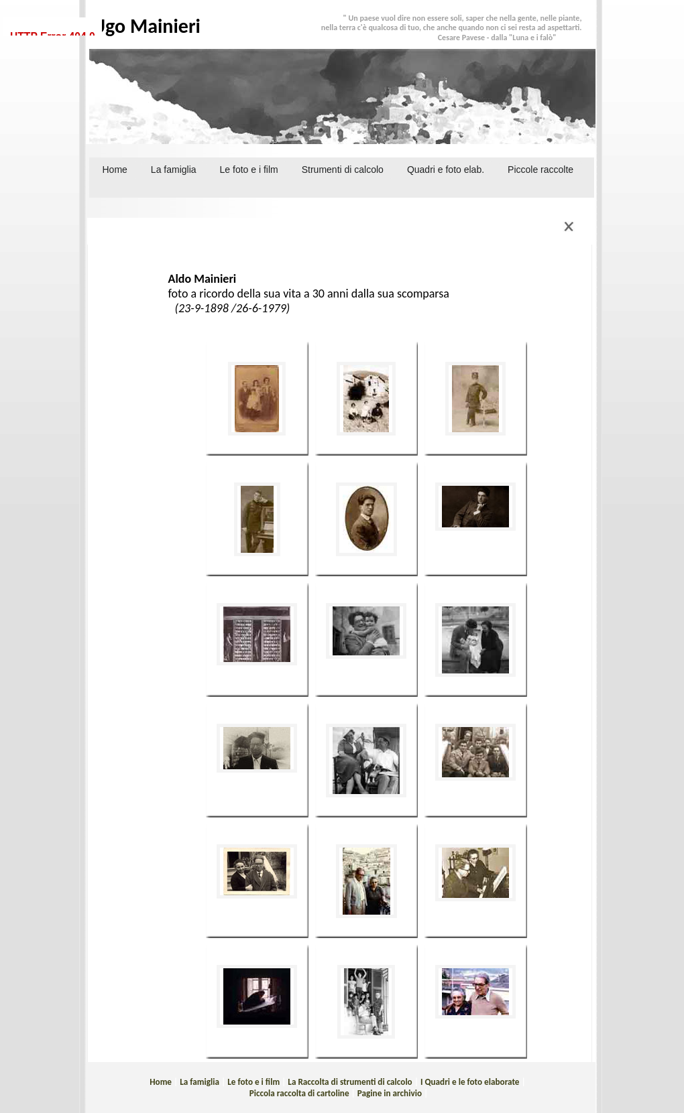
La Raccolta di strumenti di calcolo (350, 1082)
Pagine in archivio (389, 1093)
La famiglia (199, 1082)
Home (115, 169)
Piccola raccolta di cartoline (299, 1093)
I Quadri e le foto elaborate (470, 1082)
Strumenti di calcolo (343, 169)
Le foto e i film (253, 1082)
